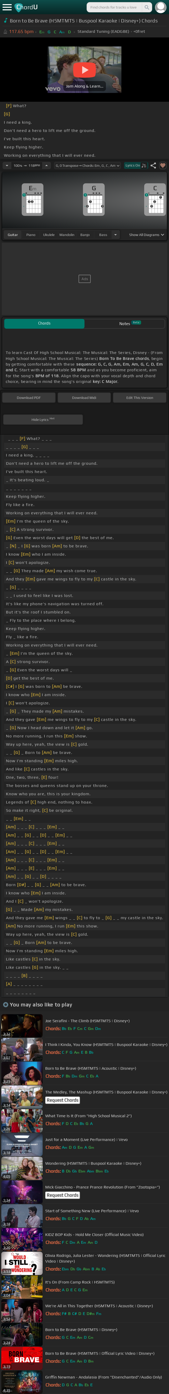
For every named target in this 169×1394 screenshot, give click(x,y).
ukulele (49, 235)
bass (103, 235)
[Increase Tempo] (46, 165)
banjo (85, 235)
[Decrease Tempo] (7, 165)
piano (30, 235)
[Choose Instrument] (115, 235)
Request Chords (62, 1100)
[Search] (146, 7)
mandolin (66, 235)
